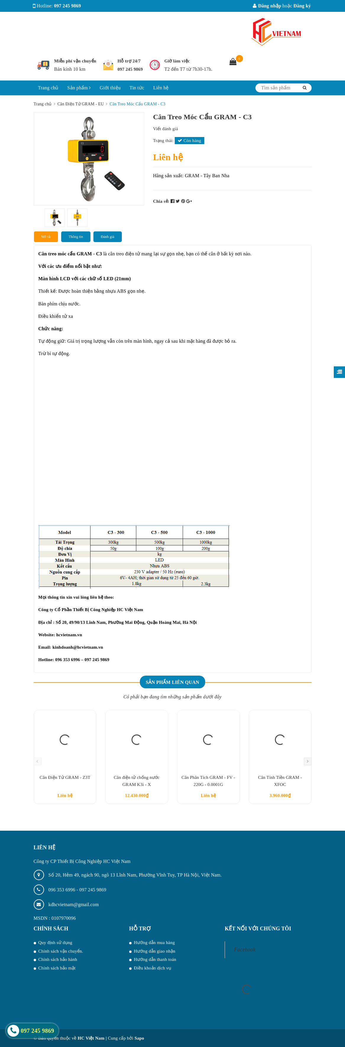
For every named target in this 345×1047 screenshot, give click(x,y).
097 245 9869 (67, 5)
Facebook (244, 950)
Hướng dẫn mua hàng (154, 942)
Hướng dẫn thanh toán (155, 959)
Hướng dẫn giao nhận (154, 951)
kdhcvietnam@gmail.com (73, 904)
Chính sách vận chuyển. (60, 951)
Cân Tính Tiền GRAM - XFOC (280, 781)
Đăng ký (302, 5)
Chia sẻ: (161, 201)
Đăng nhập (267, 5)
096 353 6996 (62, 889)
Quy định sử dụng (55, 942)
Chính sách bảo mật (57, 968)
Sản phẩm (79, 87)
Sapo (139, 1038)
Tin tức (136, 87)
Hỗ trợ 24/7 (129, 61)
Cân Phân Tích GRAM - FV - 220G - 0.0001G (208, 781)
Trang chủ (48, 87)
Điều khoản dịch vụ (152, 968)
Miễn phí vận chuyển (75, 61)
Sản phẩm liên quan (172, 682)
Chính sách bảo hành (57, 959)
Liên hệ (161, 87)
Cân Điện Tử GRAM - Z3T (65, 777)
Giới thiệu (110, 87)
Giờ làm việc (177, 61)
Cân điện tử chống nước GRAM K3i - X (137, 781)
